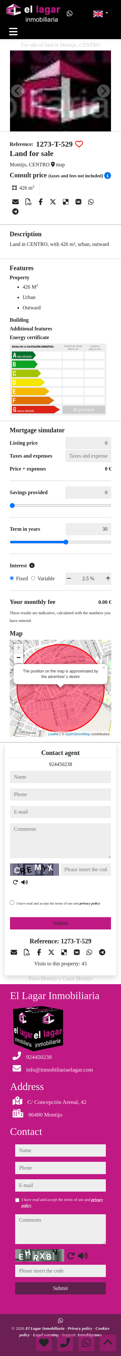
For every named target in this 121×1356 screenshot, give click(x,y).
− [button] (18, 658)
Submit (60, 923)
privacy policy (90, 903)
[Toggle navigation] (13, 32)
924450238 (60, 764)
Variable (46, 578)
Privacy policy (81, 1328)
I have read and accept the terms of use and (58, 903)
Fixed (22, 578)
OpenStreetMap (77, 734)
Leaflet (53, 734)
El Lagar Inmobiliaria (45, 1328)
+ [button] (18, 648)
